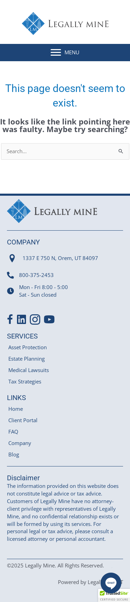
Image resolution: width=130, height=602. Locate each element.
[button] (114, 595)
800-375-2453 (36, 274)
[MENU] (65, 52)
